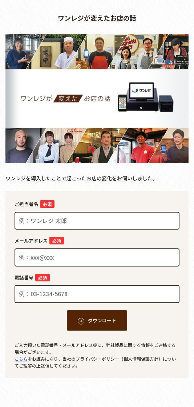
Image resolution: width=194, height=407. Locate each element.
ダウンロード (102, 320)
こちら (21, 359)
